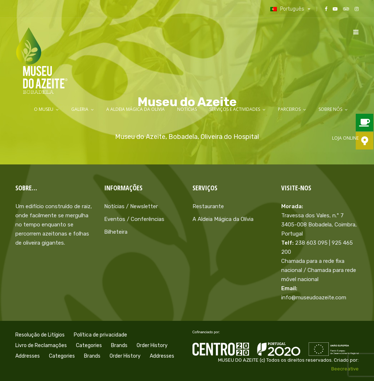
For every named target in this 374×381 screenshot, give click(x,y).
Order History (152, 345)
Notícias (187, 109)
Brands (119, 345)
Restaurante (208, 206)
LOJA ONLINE (345, 138)
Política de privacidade (100, 335)
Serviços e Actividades (234, 109)
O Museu (43, 109)
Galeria (79, 109)
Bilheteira (115, 232)
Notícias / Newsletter (131, 206)
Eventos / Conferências (134, 219)
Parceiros (289, 109)
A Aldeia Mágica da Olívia (135, 109)
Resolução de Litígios (40, 335)
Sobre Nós (330, 109)
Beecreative (345, 369)
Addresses (27, 356)
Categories (89, 345)
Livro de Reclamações (41, 345)
